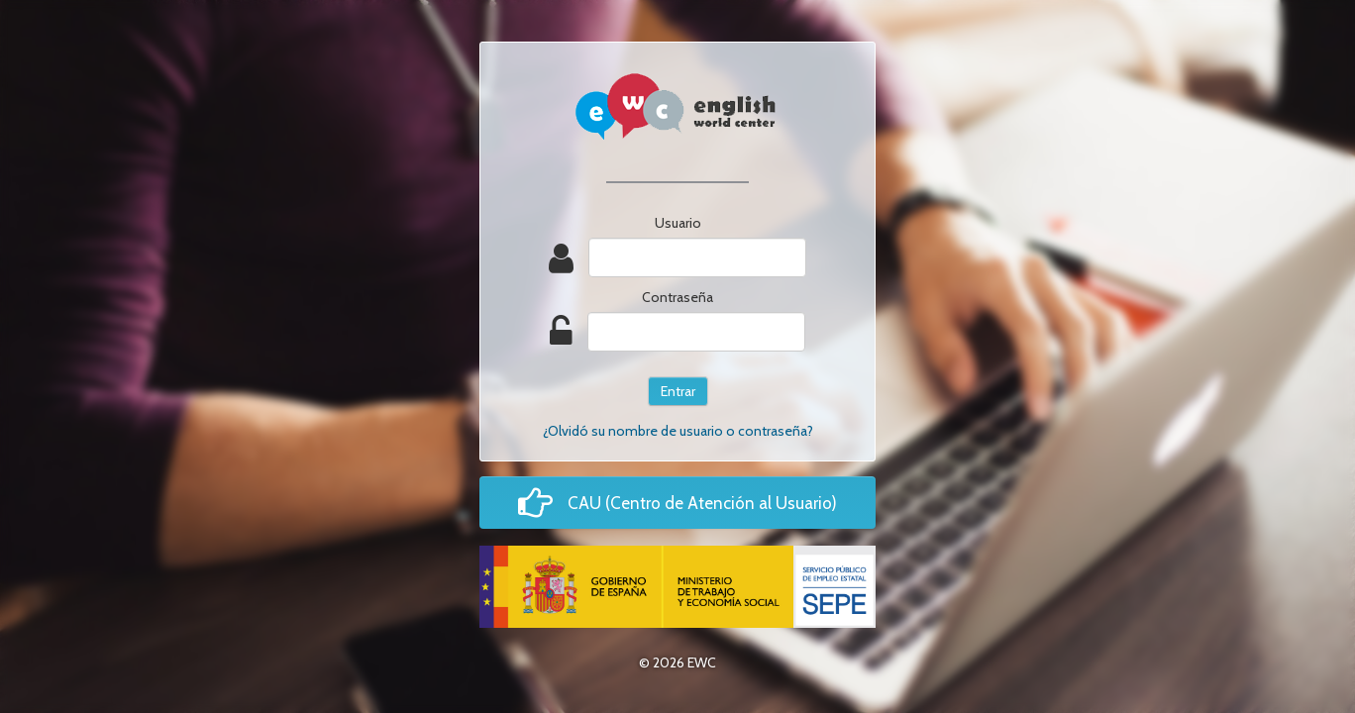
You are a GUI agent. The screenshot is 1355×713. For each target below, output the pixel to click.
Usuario (678, 223)
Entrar (678, 391)
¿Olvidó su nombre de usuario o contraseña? (678, 431)
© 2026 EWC (677, 662)
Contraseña (677, 297)
